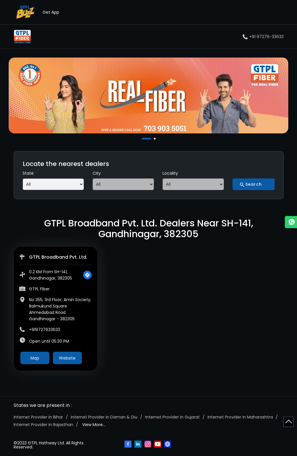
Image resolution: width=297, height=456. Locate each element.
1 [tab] (143, 138)
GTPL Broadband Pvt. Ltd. (58, 257)
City (97, 173)
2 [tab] (155, 138)
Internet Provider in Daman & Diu (104, 417)
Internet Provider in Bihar (38, 417)
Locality (170, 173)
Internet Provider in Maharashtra (240, 417)
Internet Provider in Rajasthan (43, 424)
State (28, 173)
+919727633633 (44, 329)
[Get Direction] (87, 275)
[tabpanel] (148, 95)
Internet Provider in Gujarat (172, 417)
